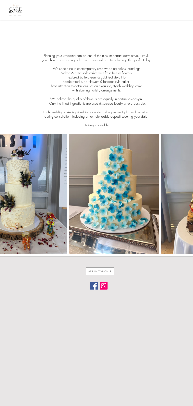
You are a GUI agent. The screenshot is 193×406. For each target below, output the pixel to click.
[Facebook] (94, 286)
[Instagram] (104, 286)
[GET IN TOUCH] (100, 271)
